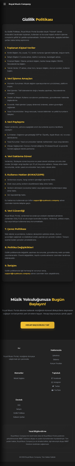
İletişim (19, 411)
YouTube (56, 392)
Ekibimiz (56, 361)
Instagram (56, 384)
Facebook (56, 380)
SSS (19, 407)
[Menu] (5, 4)
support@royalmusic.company (46, 200)
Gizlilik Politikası (19, 415)
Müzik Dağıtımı (19, 380)
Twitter (56, 388)
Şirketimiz (56, 357)
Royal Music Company (20, 4)
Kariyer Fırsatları (56, 365)
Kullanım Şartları (19, 419)
